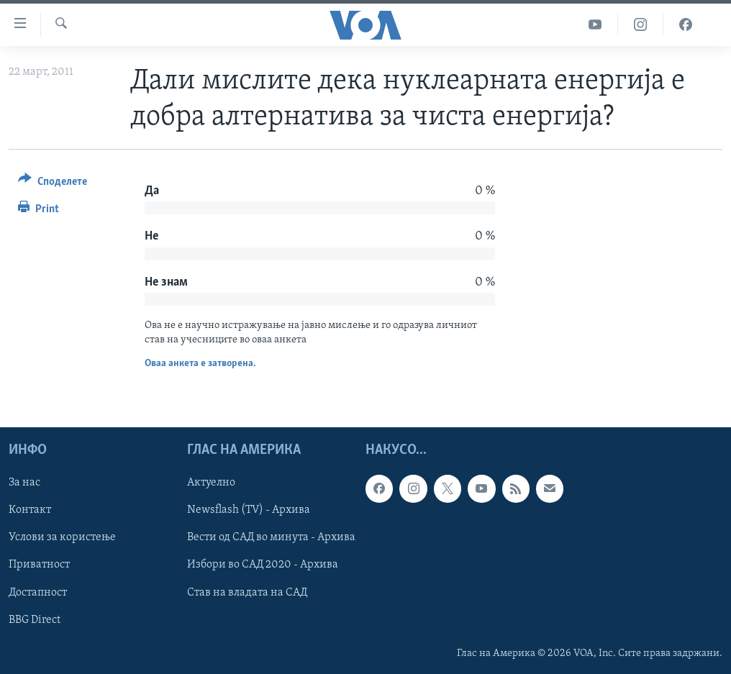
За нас (24, 483)
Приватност (39, 565)
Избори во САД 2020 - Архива (262, 565)
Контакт (30, 510)
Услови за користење (62, 538)
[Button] (52, 184)
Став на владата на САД (247, 592)
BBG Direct (34, 620)
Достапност (38, 592)
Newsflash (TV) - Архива (248, 510)
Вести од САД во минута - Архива (271, 538)
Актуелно (211, 483)
